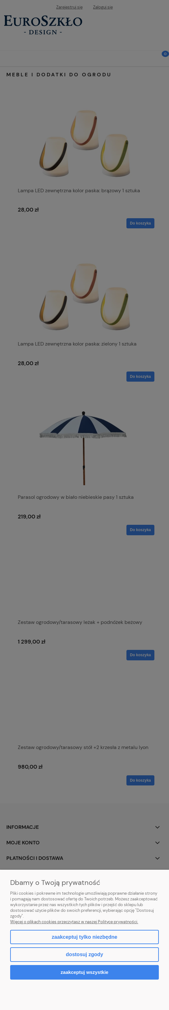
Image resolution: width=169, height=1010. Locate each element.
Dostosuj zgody (84, 954)
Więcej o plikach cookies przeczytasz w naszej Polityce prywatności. (74, 921)
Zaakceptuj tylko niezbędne (84, 937)
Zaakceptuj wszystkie (84, 972)
